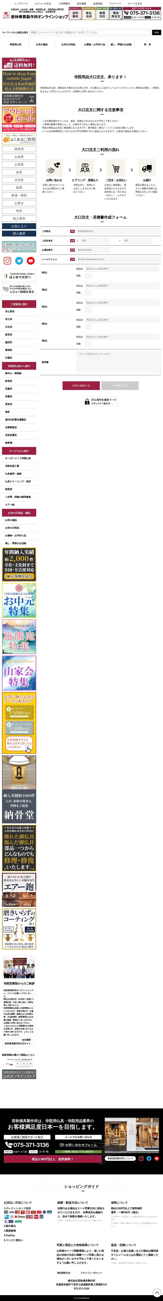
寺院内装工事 (12, 466)
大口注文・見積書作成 (122, 23)
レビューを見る (43, 3)
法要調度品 (11, 427)
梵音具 (8, 404)
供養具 (8, 396)
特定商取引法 (63, 1273)
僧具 (7, 412)
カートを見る (135, 3)
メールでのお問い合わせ (148, 23)
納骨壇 (8, 442)
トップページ (21, 3)
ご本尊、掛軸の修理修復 (18, 497)
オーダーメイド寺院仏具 (18, 458)
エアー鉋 (9, 504)
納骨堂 (8, 489)
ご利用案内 (64, 3)
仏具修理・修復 (13, 473)
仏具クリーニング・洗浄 (18, 481)
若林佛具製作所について (120, 1158)
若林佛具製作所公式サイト (18, 1043)
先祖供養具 (11, 435)
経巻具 (8, 381)
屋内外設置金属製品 (15, 419)
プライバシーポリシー (91, 1273)
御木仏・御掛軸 (13, 373)
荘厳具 (8, 388)
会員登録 (97, 3)
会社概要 (81, 3)
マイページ (115, 3)
